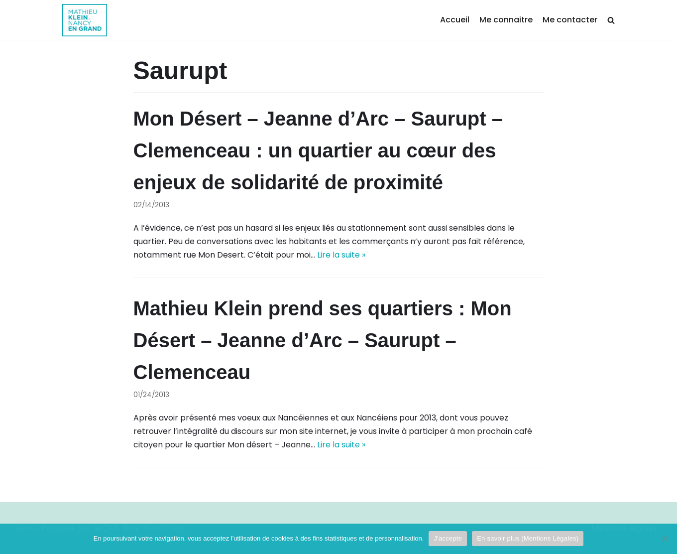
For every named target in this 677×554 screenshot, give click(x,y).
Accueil (454, 19)
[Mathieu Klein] (84, 20)
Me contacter (570, 19)
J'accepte (448, 538)
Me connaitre (506, 19)
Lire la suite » (341, 255)
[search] (611, 20)
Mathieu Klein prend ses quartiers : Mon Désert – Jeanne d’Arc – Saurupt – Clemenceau (322, 340)
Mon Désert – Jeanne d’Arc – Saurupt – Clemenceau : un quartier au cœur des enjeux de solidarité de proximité (318, 150)
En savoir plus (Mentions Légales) (527, 538)
